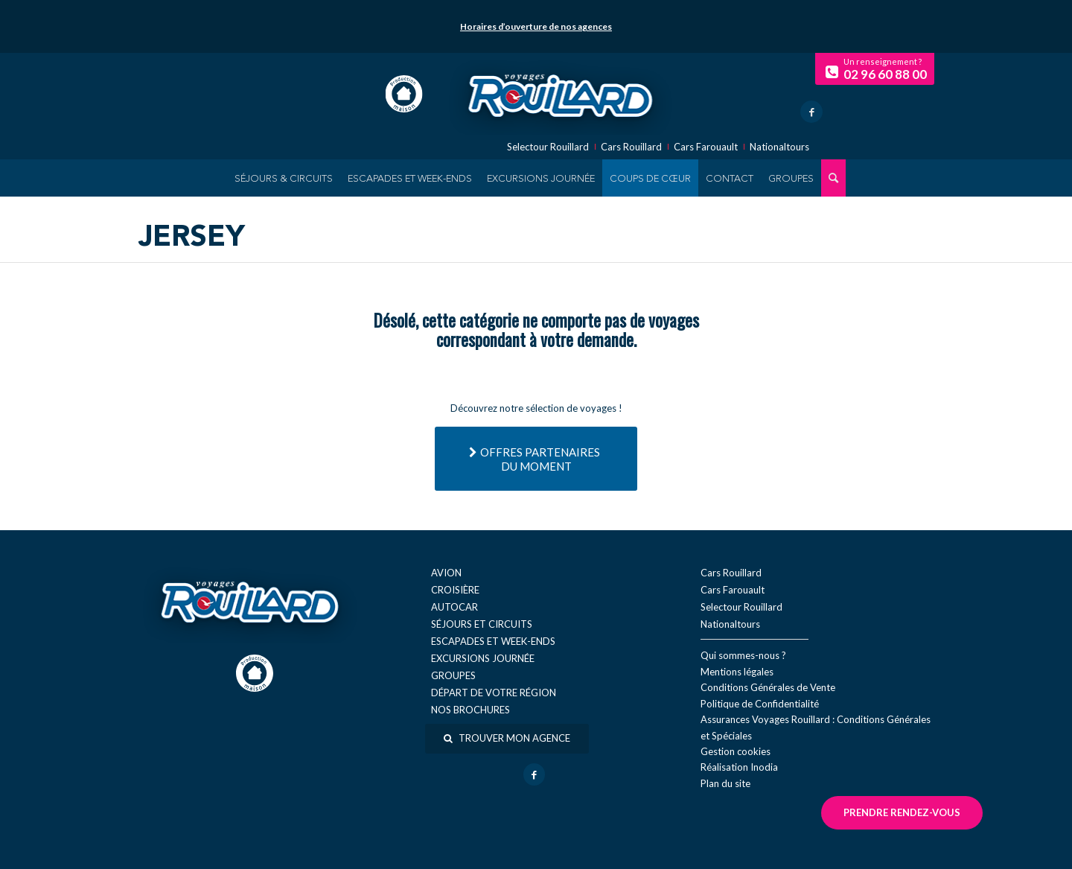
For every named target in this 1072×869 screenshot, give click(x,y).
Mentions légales (737, 672)
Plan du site (725, 783)
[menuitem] (283, 178)
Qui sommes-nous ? (743, 655)
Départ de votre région (493, 692)
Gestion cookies (735, 751)
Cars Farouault (706, 147)
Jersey (191, 238)
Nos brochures (470, 710)
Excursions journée (483, 658)
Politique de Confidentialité (760, 704)
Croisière (455, 590)
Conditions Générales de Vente (768, 687)
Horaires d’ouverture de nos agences (536, 26)
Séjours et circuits (481, 624)
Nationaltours (779, 147)
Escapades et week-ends (493, 641)
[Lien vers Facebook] (811, 112)
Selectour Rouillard (548, 147)
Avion (446, 573)
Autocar (454, 607)
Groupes (453, 675)
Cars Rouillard (631, 147)
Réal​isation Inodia (739, 767)
